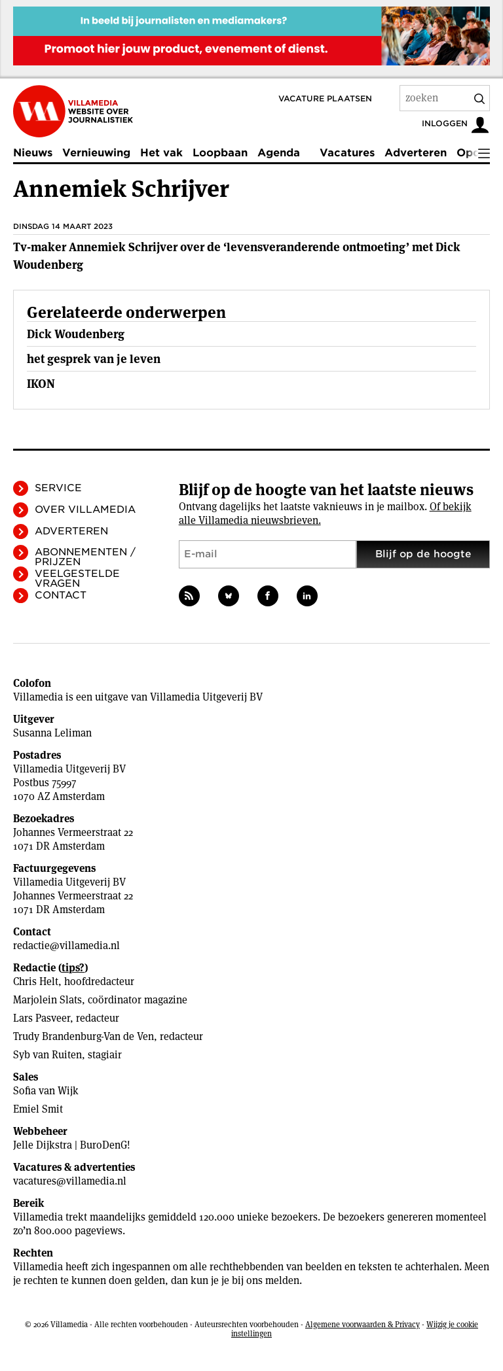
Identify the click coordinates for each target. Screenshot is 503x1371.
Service (58, 488)
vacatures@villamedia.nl (69, 1181)
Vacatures (347, 153)
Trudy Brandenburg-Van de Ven (83, 1036)
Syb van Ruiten (47, 1055)
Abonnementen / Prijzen (85, 557)
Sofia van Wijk (46, 1091)
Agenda (278, 153)
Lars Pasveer (41, 1018)
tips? (73, 968)
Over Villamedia (85, 509)
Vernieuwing (96, 153)
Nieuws (32, 153)
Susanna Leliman (52, 733)
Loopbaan (220, 153)
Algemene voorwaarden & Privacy (362, 1324)
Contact (60, 595)
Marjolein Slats (47, 1000)
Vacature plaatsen (325, 98)
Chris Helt (35, 981)
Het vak (161, 153)
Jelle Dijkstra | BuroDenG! (71, 1145)
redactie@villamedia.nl (66, 945)
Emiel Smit (38, 1109)
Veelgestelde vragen (77, 578)
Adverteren (415, 153)
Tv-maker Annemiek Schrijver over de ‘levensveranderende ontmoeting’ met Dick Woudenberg (236, 255)
